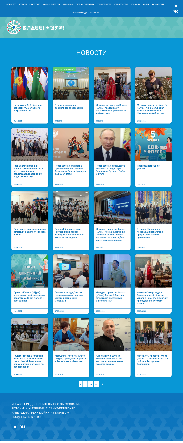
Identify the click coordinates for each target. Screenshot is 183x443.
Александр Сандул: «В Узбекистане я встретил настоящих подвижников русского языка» (109, 361)
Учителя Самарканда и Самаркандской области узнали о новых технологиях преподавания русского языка (152, 299)
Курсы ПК (135, 4)
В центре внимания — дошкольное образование (69, 108)
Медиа (146, 4)
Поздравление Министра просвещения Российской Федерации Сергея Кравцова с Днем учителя (70, 171)
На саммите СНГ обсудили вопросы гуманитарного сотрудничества (28, 109)
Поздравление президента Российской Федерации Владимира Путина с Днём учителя (110, 171)
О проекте (11, 4)
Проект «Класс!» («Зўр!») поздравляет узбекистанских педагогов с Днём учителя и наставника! (29, 298)
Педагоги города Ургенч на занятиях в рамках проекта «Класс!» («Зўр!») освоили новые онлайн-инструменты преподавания (29, 363)
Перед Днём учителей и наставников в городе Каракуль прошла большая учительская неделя (69, 234)
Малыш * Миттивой (51, 4)
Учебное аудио (121, 4)
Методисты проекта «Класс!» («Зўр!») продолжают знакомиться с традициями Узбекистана (111, 110)
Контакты (94, 13)
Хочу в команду (79, 13)
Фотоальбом (158, 4)
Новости (23, 4)
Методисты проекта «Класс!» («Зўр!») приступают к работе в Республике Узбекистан (70, 360)
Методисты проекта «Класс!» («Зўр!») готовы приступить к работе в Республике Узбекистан (153, 361)
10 (91, 385)
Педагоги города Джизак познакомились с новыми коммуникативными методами (69, 298)
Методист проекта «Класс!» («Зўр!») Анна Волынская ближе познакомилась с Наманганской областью (152, 110)
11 (97, 385)
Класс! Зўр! (34, 4)
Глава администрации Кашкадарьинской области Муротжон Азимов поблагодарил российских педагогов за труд (28, 173)
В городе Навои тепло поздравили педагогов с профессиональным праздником (150, 234)
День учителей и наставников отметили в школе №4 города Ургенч (30, 233)
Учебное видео (104, 4)
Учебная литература (84, 4)
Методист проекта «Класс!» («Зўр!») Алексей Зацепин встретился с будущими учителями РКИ (111, 298)
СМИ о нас (68, 4)
